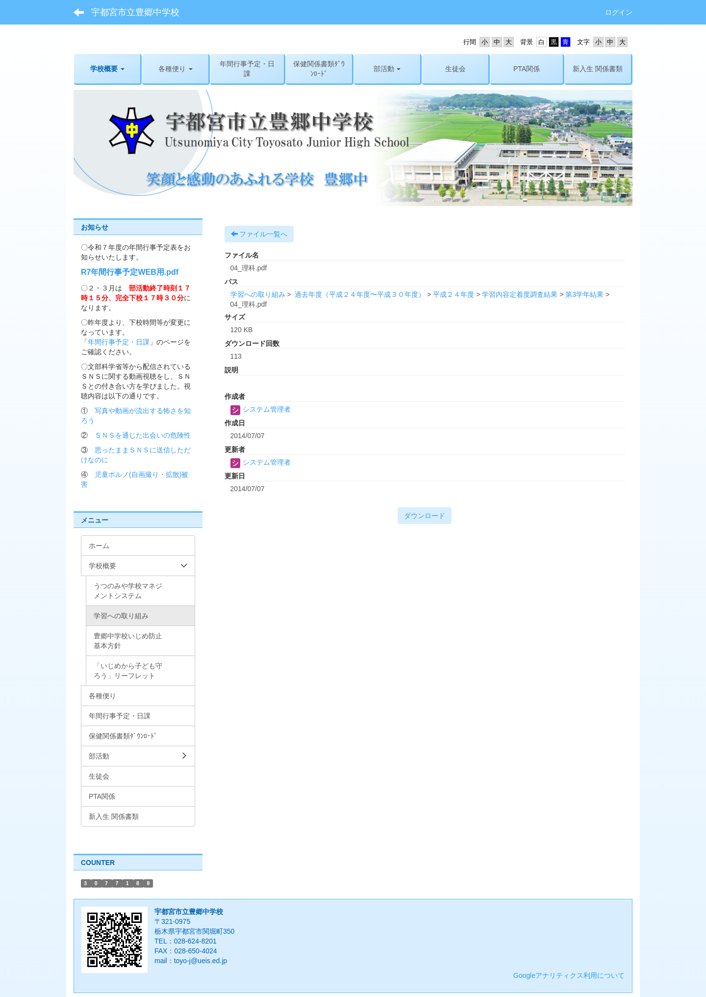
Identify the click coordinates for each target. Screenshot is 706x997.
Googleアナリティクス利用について (569, 975)
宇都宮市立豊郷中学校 (135, 12)
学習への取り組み (257, 294)
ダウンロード (424, 516)
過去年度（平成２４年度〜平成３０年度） (359, 294)
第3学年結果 (584, 294)
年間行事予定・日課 (119, 342)
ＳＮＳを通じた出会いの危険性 (143, 435)
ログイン (618, 12)
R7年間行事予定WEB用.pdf (129, 272)
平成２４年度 (453, 294)
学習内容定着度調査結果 (519, 294)
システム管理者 (260, 409)
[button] (107, 69)
